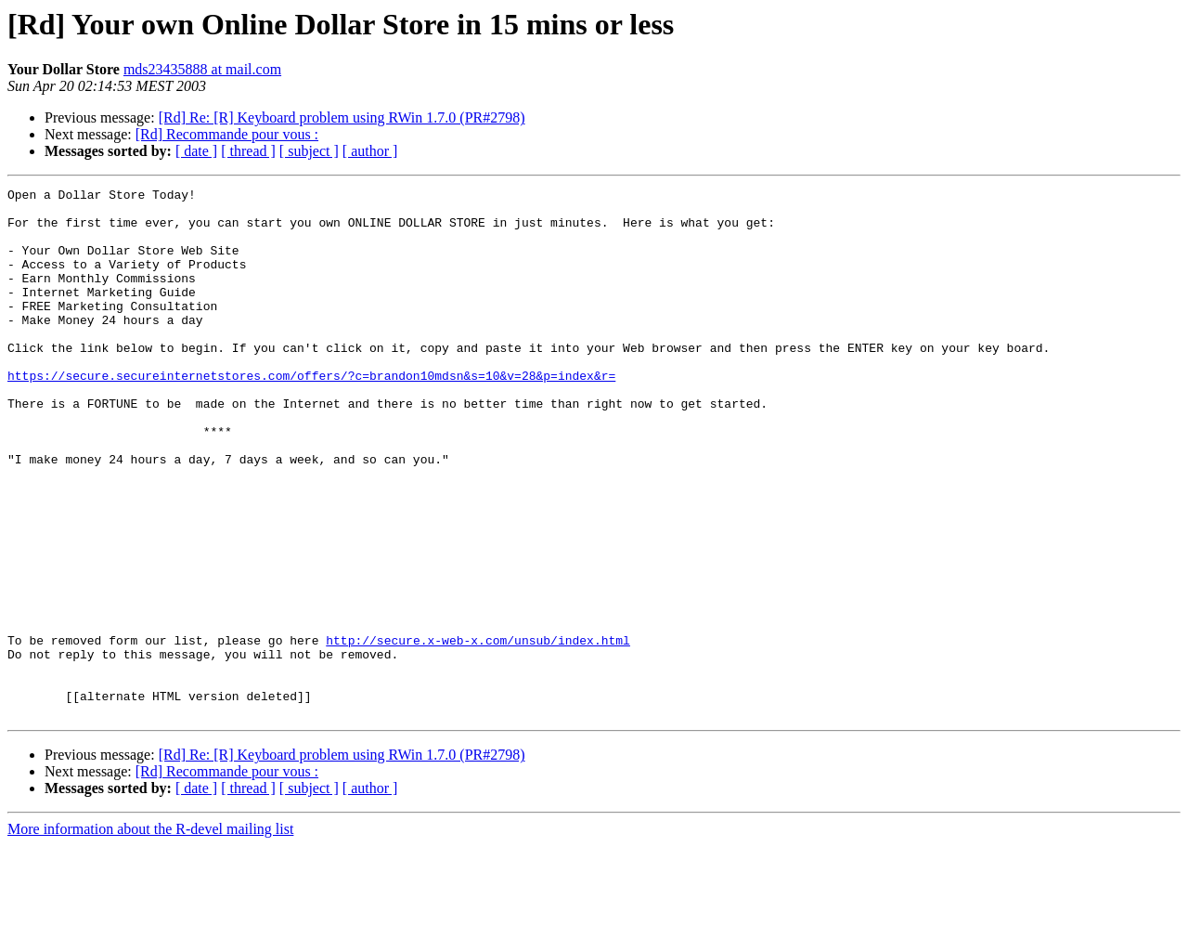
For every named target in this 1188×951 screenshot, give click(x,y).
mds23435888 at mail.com (202, 69)
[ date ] (196, 151)
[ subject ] (309, 151)
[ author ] (370, 151)
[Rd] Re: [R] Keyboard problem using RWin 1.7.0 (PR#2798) (342, 117)
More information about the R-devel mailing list (150, 935)
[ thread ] (248, 151)
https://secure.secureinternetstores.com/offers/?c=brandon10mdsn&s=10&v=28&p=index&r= (311, 414)
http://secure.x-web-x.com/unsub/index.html (478, 731)
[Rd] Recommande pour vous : (227, 134)
